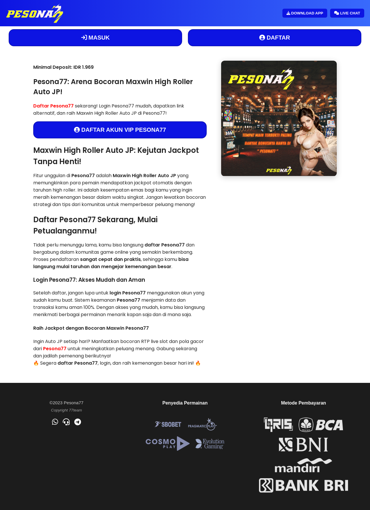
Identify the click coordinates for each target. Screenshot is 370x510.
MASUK (95, 37)
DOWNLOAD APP (304, 13)
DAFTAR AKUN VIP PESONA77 (120, 130)
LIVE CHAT (347, 13)
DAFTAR (274, 37)
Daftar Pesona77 (53, 106)
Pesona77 (54, 348)
